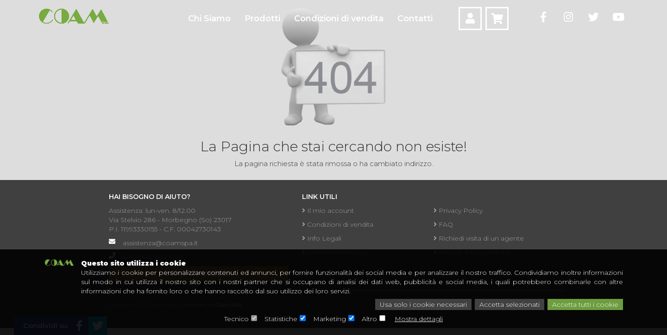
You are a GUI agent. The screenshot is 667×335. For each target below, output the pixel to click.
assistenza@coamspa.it (160, 243)
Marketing (329, 319)
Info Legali (321, 238)
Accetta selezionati (509, 304)
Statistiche (280, 319)
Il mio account (328, 210)
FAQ (443, 224)
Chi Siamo (209, 18)
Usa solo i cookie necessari (423, 304)
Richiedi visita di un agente (479, 238)
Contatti (415, 18)
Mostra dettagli (419, 319)
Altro (369, 319)
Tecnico (236, 319)
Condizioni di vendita (339, 18)
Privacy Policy (458, 210)
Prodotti (262, 18)
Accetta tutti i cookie (585, 304)
